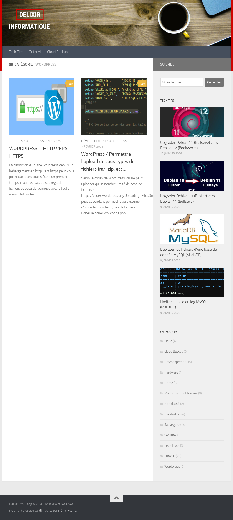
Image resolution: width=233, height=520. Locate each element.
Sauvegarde (172, 425)
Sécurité (170, 435)
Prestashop (172, 414)
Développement (93, 141)
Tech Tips (16, 52)
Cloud (168, 341)
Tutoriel (35, 52)
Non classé (172, 404)
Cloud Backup (57, 52)
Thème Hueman (68, 510)
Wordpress (35, 141)
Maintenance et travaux (181, 393)
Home (168, 383)
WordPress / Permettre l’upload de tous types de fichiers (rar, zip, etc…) (107, 161)
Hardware (171, 372)
